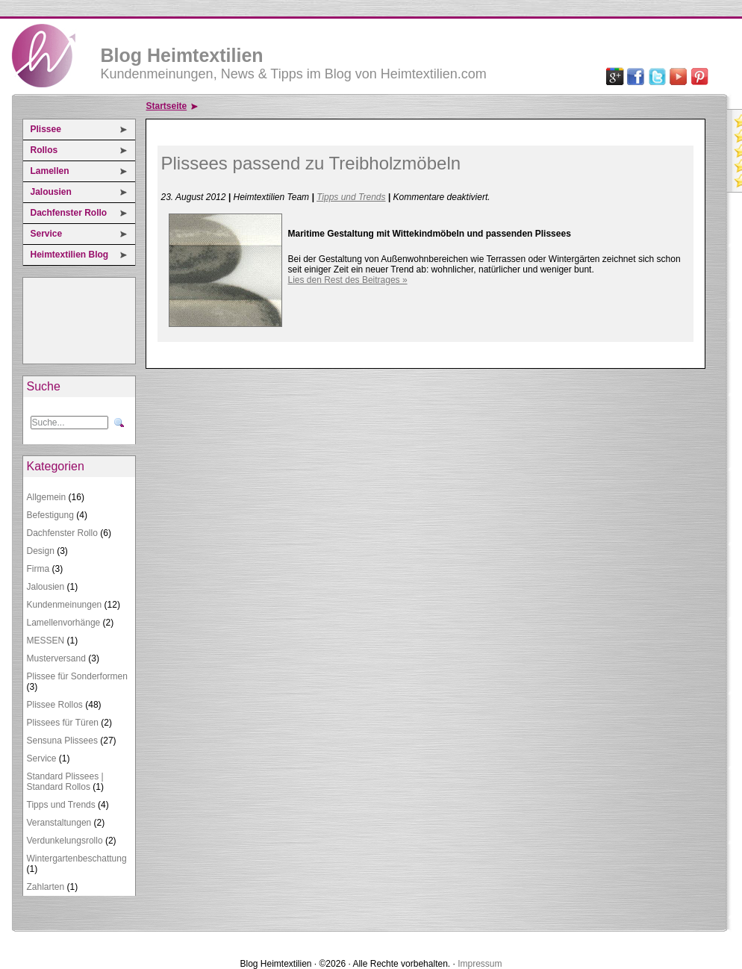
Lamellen (50, 171)
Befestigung (50, 515)
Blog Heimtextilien (182, 55)
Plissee (46, 129)
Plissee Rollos (55, 705)
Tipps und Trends (61, 805)
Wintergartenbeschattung (77, 858)
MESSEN (46, 640)
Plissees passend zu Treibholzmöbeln (311, 163)
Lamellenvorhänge (64, 622)
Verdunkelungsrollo (65, 840)
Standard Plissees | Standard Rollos (65, 781)
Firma (38, 569)
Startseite (166, 106)
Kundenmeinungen (64, 604)
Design (40, 551)
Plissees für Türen (63, 722)
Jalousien (51, 192)
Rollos (44, 150)
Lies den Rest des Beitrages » (348, 280)
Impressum (480, 964)
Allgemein (46, 497)
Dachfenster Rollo (69, 213)
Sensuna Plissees (62, 740)
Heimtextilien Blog (70, 254)
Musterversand (56, 658)
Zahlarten (46, 887)
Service (47, 233)
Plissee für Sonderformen (77, 676)
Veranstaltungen (59, 822)
